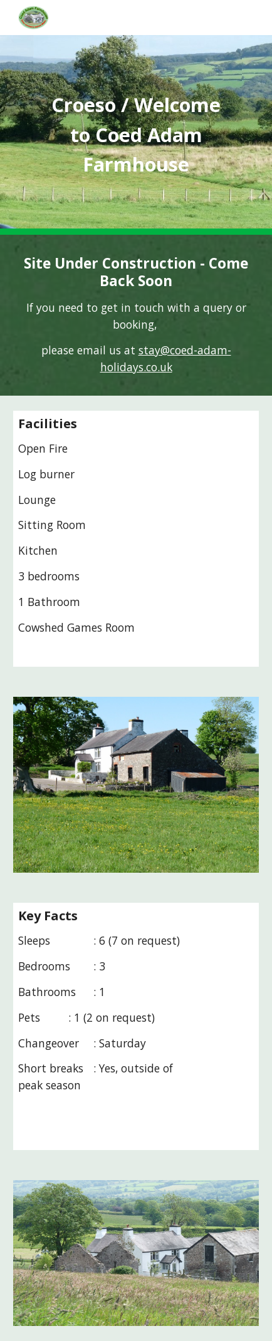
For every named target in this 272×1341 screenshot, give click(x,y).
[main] (136, 135)
